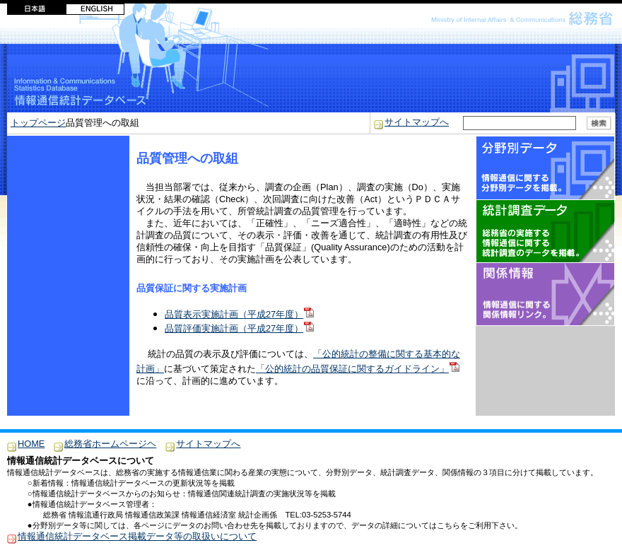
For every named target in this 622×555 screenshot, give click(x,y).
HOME (31, 443)
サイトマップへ (417, 122)
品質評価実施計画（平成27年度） (239, 328)
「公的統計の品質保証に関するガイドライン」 (357, 368)
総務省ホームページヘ (110, 443)
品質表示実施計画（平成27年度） (239, 314)
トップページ (38, 122)
